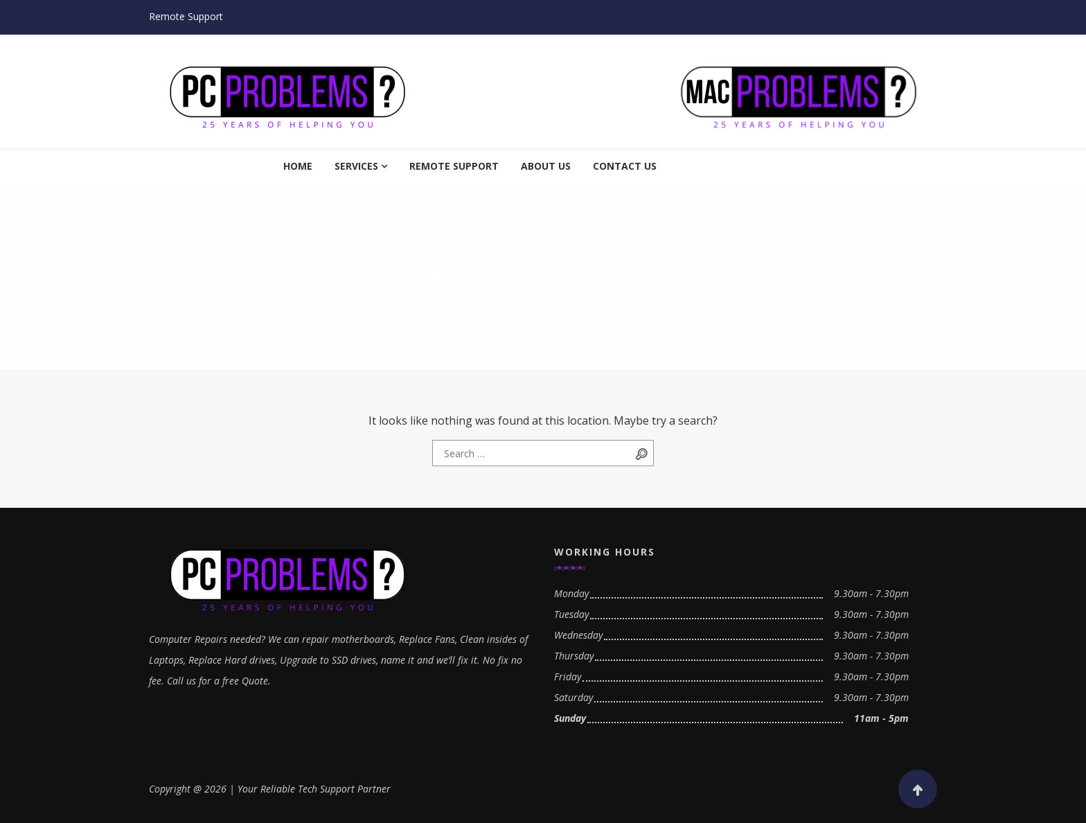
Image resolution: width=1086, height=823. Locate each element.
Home (297, 165)
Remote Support (186, 16)
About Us (546, 165)
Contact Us (625, 165)
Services (356, 165)
